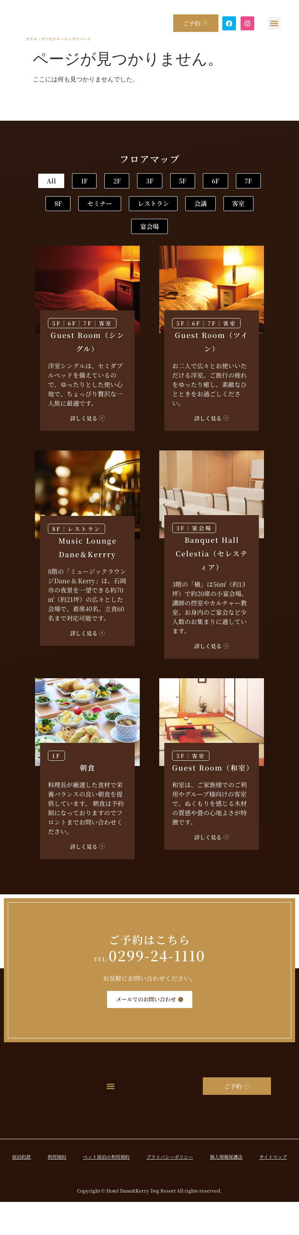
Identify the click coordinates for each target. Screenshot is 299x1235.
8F (223, 207)
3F (224, 182)
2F (174, 182)
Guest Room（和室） (213, 800)
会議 (219, 232)
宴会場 (176, 257)
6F (124, 207)
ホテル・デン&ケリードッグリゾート (57, 39)
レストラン (155, 232)
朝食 (87, 800)
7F (174, 207)
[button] (274, 23)
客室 (119, 257)
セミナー (85, 232)
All (76, 182)
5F (75, 207)
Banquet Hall (212, 586)
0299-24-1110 (149, 988)
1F (125, 182)
